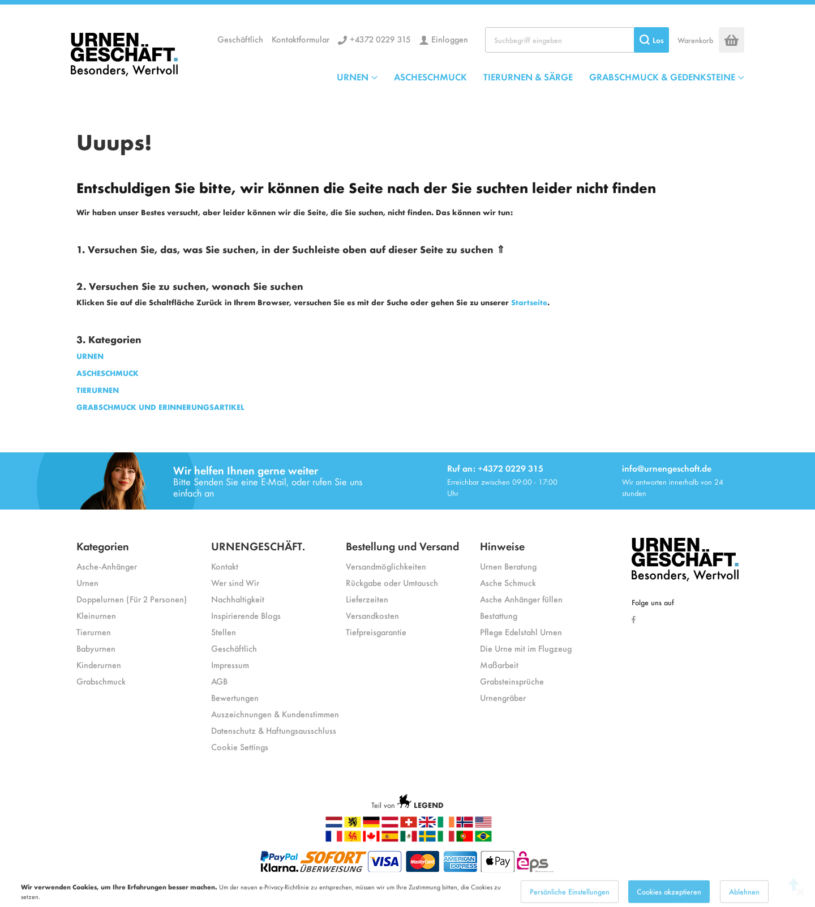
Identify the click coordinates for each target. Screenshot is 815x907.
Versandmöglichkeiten (386, 566)
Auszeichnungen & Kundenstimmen (275, 714)
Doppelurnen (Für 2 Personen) (131, 599)
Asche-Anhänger (106, 566)
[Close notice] (800, 899)
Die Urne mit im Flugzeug (526, 648)
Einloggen (449, 39)
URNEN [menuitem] (352, 76)
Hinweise (502, 545)
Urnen (87, 582)
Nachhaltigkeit (237, 599)
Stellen (223, 632)
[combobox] (577, 40)
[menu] (540, 76)
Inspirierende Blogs (246, 615)
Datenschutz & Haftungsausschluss (273, 730)
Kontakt (224, 566)
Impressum (230, 664)
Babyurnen (95, 648)
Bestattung (498, 615)
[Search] (651, 40)
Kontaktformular (300, 39)
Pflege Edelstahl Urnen (521, 632)
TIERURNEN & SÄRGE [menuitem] (528, 76)
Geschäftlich (240, 39)
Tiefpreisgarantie (376, 632)
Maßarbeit (499, 664)
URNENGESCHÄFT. (258, 545)
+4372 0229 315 (380, 39)
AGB (219, 681)
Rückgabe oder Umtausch (392, 582)
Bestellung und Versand (402, 545)
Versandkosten (372, 615)
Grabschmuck (101, 681)
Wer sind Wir (235, 582)
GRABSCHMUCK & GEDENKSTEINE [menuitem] (662, 76)
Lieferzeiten (367, 599)
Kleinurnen (96, 615)
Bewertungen (235, 697)
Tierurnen (93, 632)
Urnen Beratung (508, 566)
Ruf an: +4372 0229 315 (495, 468)
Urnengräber (503, 697)
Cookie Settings (239, 746)
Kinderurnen (98, 664)
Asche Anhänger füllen (521, 599)
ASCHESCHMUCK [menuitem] (430, 76)
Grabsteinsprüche (512, 681)
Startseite (529, 302)
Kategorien (102, 545)
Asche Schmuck (508, 582)
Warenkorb (695, 40)
